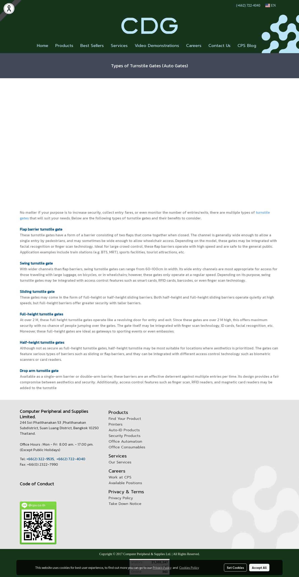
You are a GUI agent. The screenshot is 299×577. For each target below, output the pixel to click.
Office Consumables (127, 447)
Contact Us (219, 45)
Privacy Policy (121, 498)
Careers (193, 45)
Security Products (124, 436)
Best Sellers (92, 45)
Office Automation (125, 441)
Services (119, 45)
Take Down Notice (125, 504)
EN (270, 5)
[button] (264, 46)
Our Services (120, 462)
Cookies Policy (189, 567)
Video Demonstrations (157, 45)
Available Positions (125, 483)
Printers (115, 424)
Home (42, 45)
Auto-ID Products (124, 430)
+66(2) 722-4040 (70, 459)
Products (64, 45)
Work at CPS (120, 477)
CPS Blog (247, 45)
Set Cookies (235, 567)
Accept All (259, 567)
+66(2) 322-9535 (40, 459)
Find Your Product (125, 418)
